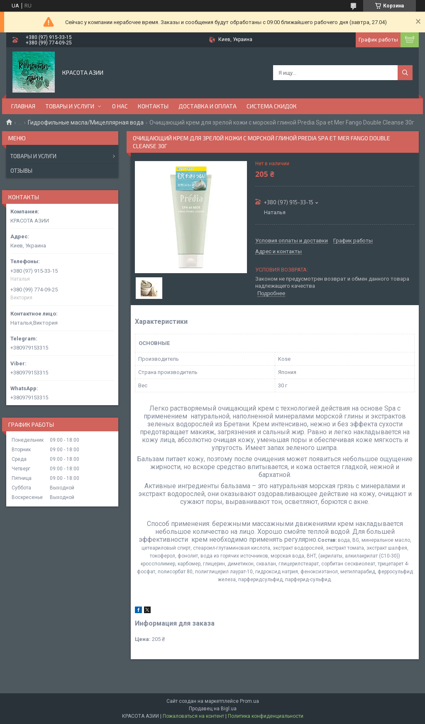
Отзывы (21, 170)
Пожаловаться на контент (193, 716)
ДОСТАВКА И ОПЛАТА (207, 106)
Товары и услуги (33, 156)
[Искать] (405, 72)
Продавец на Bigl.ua (213, 709)
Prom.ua (249, 701)
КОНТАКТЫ (153, 106)
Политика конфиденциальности (265, 716)
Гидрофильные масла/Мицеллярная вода (86, 122)
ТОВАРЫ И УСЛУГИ (69, 106)
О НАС (120, 106)
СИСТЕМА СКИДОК (272, 106)
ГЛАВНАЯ (23, 106)
